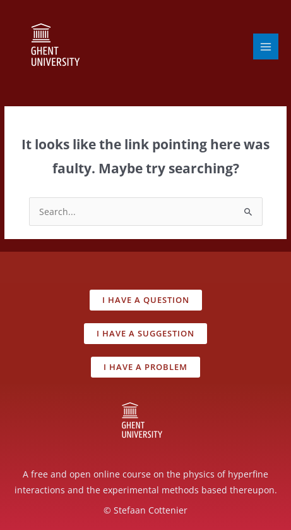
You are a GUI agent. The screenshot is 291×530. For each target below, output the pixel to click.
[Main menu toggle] (266, 46)
